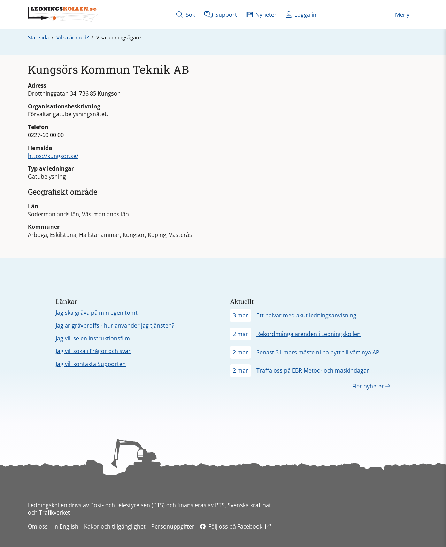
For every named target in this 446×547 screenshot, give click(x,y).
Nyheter (261, 14)
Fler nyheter (371, 386)
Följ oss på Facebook (235, 526)
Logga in (301, 14)
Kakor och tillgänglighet (115, 526)
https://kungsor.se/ (53, 156)
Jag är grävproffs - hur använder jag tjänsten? (115, 325)
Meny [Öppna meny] (406, 14)
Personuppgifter (172, 526)
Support (220, 14)
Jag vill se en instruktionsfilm (93, 338)
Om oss (38, 526)
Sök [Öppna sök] (185, 14)
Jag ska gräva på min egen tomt (97, 312)
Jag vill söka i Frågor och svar (93, 351)
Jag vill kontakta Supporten (91, 364)
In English (65, 526)
